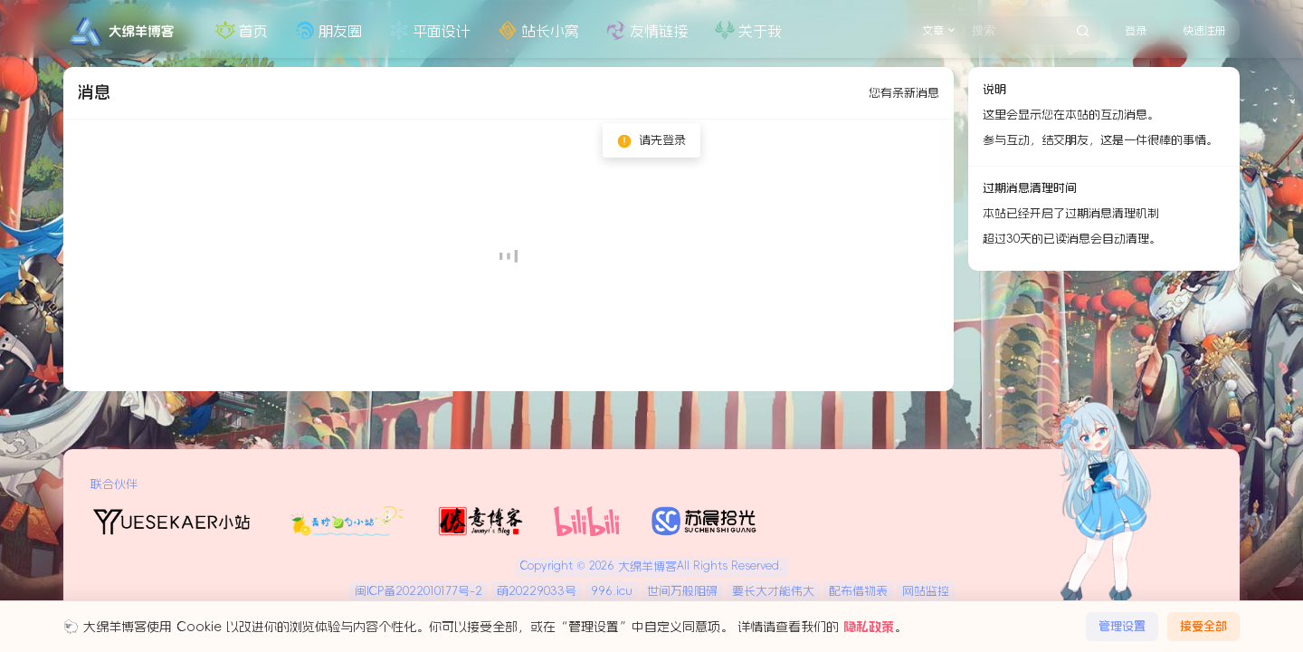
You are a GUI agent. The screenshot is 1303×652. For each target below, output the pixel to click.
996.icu (611, 591)
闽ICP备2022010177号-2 (418, 591)
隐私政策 (868, 626)
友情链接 (645, 30)
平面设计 (428, 30)
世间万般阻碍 (682, 591)
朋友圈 (326, 30)
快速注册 (1204, 30)
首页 (240, 30)
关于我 (746, 30)
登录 (1135, 30)
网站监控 (925, 591)
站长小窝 (536, 30)
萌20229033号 (536, 591)
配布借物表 (858, 591)
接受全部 (1203, 626)
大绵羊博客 (645, 566)
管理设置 (1122, 626)
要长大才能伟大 (773, 591)
